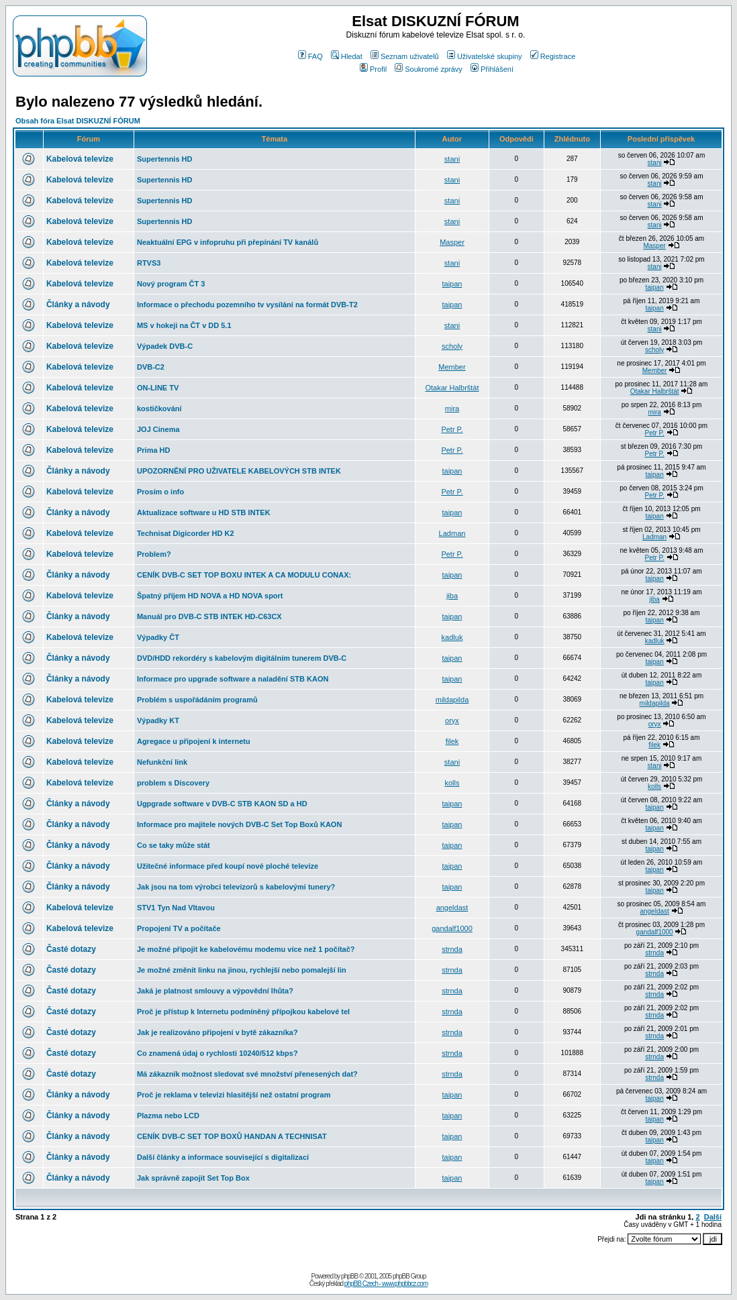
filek (452, 741)
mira (452, 408)
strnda (452, 949)
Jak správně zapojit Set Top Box (193, 1178)
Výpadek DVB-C (165, 346)
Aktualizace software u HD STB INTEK (204, 512)
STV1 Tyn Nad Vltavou (176, 908)
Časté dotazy (71, 949)
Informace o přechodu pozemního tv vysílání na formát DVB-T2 (247, 305)
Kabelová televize (79, 159)
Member (451, 367)
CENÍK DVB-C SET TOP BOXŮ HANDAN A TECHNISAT (232, 1136)
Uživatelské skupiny (484, 56)
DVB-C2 (150, 367)
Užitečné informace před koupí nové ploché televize (227, 866)
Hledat (346, 56)
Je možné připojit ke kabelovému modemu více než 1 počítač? (246, 949)
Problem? (154, 554)
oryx (452, 720)
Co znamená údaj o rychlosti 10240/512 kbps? (217, 1053)
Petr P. (451, 429)
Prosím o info (160, 492)
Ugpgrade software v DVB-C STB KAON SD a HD (222, 804)
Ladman (452, 533)
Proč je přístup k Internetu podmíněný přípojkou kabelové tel (243, 1012)
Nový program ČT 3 (171, 284)
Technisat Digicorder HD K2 (185, 533)
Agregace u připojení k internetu (193, 741)
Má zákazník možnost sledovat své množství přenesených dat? (247, 1074)
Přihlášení (492, 69)
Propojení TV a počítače (179, 928)
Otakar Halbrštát (452, 388)
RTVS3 (148, 263)
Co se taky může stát (173, 845)
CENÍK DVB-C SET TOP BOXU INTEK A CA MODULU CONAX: (244, 575)
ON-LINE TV (158, 388)
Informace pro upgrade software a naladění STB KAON (232, 679)
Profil (373, 69)
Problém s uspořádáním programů (197, 700)
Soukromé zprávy (428, 69)
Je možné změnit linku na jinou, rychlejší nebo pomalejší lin (241, 970)
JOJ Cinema (158, 429)
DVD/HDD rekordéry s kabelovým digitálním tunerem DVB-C (241, 658)
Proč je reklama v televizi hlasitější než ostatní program (234, 1095)
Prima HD (153, 450)
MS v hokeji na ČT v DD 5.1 (184, 325)
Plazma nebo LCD (168, 1116)
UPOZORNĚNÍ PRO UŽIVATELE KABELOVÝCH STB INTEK (239, 471)
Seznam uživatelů (405, 56)
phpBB (349, 1276)
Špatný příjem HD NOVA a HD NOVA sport (210, 596)
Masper (452, 242)
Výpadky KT (158, 720)
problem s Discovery (173, 783)
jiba (452, 596)
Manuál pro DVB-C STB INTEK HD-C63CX (209, 616)
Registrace (553, 56)
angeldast (452, 908)
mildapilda (452, 700)
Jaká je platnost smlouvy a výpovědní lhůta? (215, 991)
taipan (452, 284)
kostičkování (159, 408)
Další (713, 1217)
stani (452, 159)
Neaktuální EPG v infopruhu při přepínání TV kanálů (227, 242)
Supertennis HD (165, 159)
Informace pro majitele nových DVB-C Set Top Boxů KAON (239, 824)
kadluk (452, 637)
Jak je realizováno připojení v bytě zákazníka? (217, 1032)
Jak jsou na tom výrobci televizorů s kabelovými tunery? (236, 887)
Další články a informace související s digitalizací (223, 1157)
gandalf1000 (452, 928)
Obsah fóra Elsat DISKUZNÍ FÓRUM (77, 121)
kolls (451, 783)
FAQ (310, 56)
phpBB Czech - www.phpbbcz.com (386, 1283)
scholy (452, 346)
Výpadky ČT (158, 637)
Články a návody (78, 304)
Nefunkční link (162, 762)
